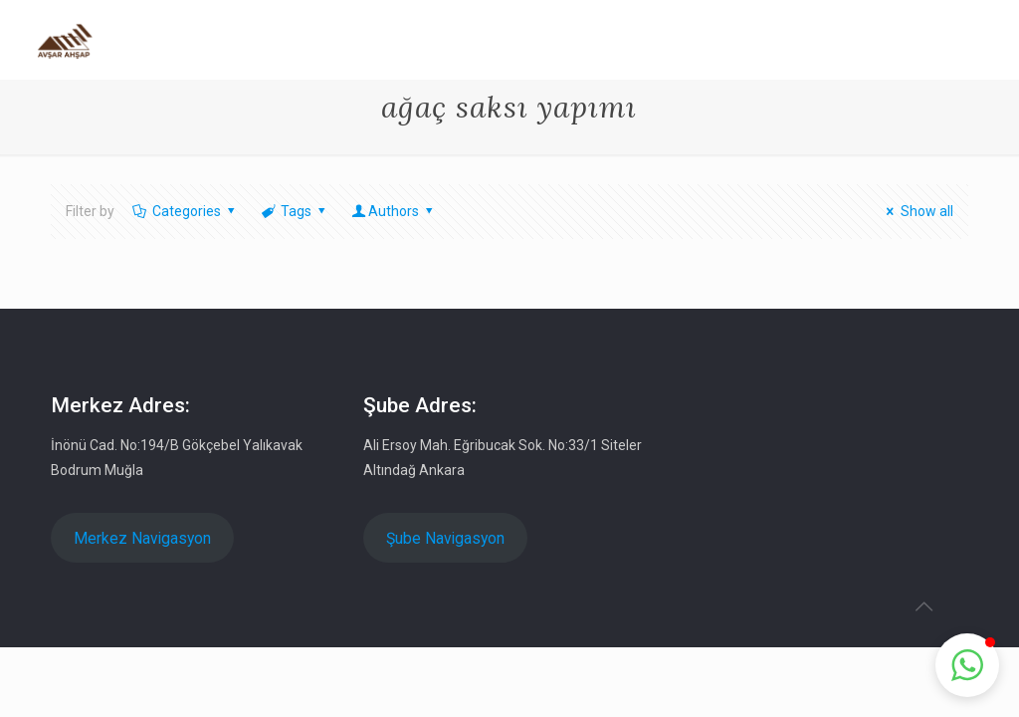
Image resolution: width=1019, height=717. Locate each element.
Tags (295, 211)
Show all (917, 211)
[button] (967, 665)
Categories (184, 211)
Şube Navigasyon (445, 538)
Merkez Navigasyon (142, 538)
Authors (394, 211)
